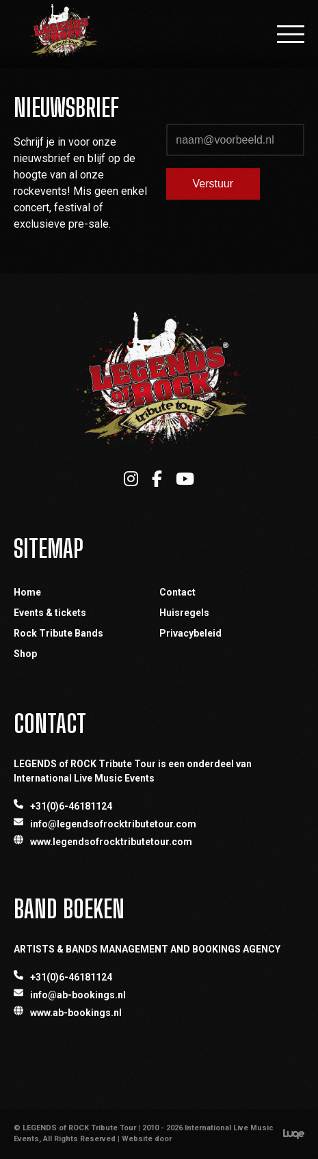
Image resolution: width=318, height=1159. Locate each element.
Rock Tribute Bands (58, 633)
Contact (177, 592)
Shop (25, 653)
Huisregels (184, 612)
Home (27, 592)
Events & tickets (50, 612)
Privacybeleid (190, 633)
